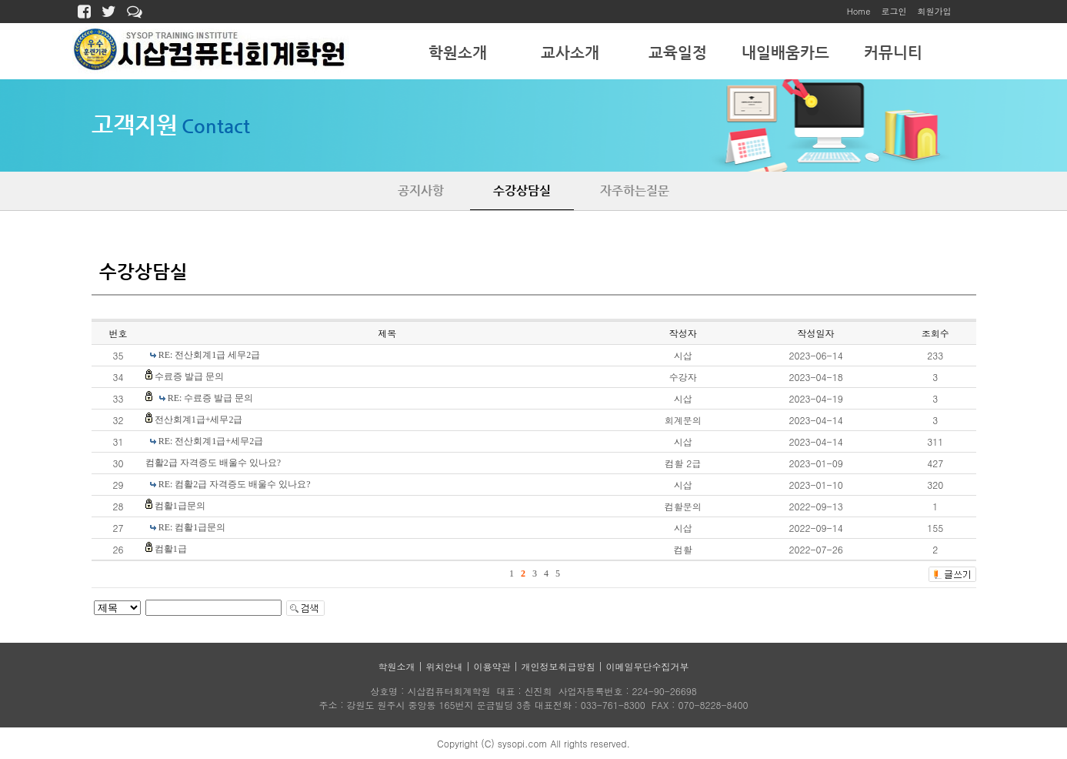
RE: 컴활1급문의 (192, 527)
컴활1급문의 (180, 505)
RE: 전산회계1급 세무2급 (209, 354)
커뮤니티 (893, 53)
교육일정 (678, 53)
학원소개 (457, 53)
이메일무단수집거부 (647, 666)
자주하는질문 (634, 190)
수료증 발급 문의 (189, 376)
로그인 (894, 11)
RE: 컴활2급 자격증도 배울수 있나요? (234, 484)
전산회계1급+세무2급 (199, 419)
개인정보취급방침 (558, 666)
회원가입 (935, 11)
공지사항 (421, 190)
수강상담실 (522, 190)
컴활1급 (171, 548)
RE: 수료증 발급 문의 (211, 398)
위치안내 (443, 666)
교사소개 (570, 53)
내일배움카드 (785, 53)
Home (859, 11)
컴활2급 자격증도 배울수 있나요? (213, 462)
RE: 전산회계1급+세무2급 (210, 441)
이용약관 (492, 666)
